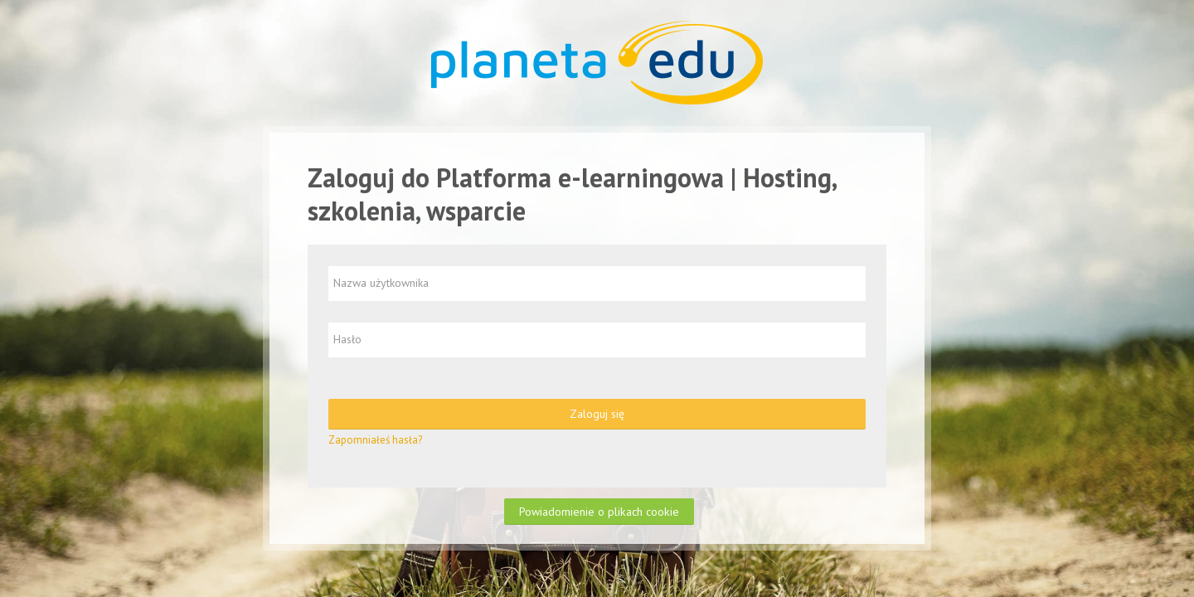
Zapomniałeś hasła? (375, 440)
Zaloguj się (597, 413)
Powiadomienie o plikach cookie (599, 511)
